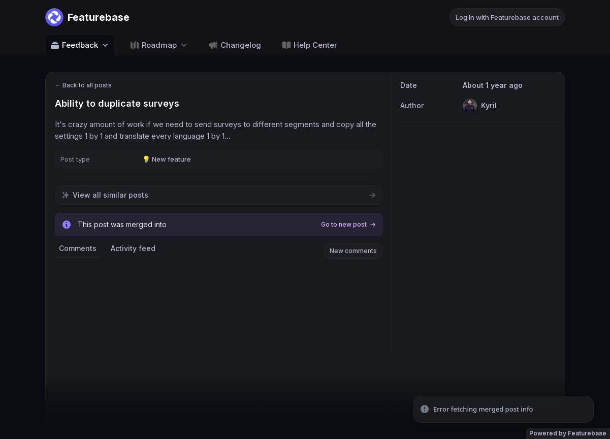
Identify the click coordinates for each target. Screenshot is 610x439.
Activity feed (133, 248)
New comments (353, 251)
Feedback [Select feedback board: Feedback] (80, 45)
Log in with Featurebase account (507, 17)
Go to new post (348, 224)
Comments (78, 248)
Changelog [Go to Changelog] (234, 45)
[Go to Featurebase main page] (87, 17)
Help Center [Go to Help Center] (309, 45)
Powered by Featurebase (567, 433)
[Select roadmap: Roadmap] (159, 45)
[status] (503, 409)
